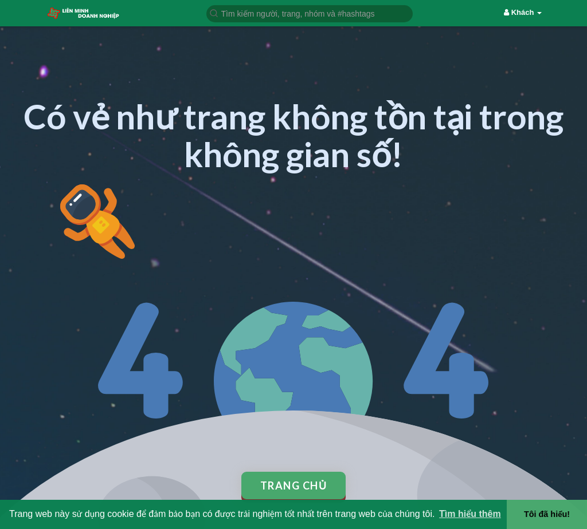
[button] (309, 12)
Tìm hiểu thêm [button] (470, 514)
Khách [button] (523, 12)
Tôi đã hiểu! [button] (547, 514)
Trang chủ (293, 485)
